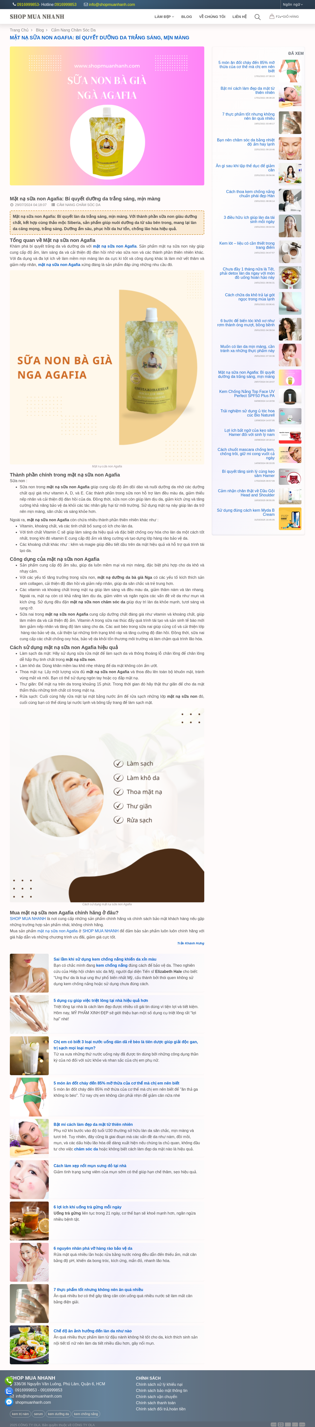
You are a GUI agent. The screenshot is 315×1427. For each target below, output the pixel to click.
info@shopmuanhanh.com (109, 4)
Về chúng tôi (212, 17)
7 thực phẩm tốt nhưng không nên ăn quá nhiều (98, 1291)
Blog (186, 17)
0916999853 (28, 4)
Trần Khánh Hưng (190, 945)
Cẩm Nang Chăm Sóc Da (73, 30)
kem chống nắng (111, 967)
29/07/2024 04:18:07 (28, 206)
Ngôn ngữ (293, 4)
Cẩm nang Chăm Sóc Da (75, 206)
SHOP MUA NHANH (28, 920)
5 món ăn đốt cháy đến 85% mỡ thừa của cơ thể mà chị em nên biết (116, 1085)
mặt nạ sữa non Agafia (57, 933)
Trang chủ (21, 30)
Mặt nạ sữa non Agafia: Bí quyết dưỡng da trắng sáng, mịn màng (99, 37)
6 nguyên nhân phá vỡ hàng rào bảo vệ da (93, 1250)
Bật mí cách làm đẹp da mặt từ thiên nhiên (93, 1126)
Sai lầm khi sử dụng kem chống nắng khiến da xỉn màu (105, 961)
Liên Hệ (240, 17)
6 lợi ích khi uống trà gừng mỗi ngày (88, 1209)
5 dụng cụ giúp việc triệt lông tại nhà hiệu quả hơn (101, 1002)
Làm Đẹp (164, 17)
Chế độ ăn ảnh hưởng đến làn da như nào (93, 1333)
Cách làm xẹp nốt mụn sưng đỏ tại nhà (90, 1167)
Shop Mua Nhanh (37, 16)
